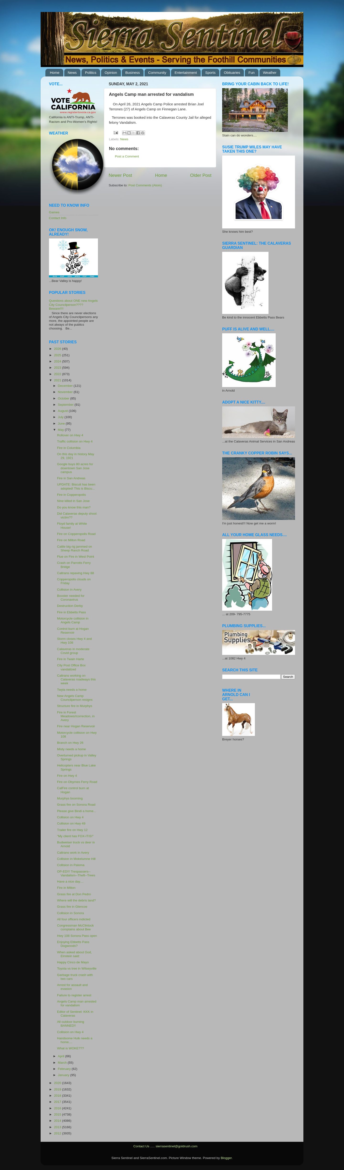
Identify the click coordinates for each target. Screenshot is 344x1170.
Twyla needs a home (72, 689)
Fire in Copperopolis (71, 494)
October (64, 398)
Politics (91, 72)
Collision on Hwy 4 (70, 817)
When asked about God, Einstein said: (74, 954)
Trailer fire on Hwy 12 (72, 830)
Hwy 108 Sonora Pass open (77, 936)
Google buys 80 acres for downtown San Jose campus (75, 468)
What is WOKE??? (70, 1048)
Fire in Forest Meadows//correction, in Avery (76, 716)
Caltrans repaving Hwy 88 (75, 573)
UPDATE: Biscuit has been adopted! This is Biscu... (76, 486)
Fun (251, 72)
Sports (210, 72)
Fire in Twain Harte (70, 659)
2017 (58, 1102)
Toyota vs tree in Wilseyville (77, 968)
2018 (58, 1095)
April (61, 1056)
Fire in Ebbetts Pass (71, 612)
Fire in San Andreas (71, 478)
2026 (58, 348)
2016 (58, 1108)
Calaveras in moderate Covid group (73, 651)
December (66, 386)
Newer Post (120, 175)
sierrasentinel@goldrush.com (176, 1146)
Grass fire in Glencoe (72, 906)
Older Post (200, 175)
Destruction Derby (70, 606)
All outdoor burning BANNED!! (70, 1023)
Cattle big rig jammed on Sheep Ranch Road (74, 548)
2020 (58, 1083)
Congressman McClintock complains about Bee (75, 927)
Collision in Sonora (70, 913)
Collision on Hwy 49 (71, 823)
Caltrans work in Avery (73, 852)
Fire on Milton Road (71, 540)
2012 (58, 1133)
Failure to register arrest (74, 995)
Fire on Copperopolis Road (76, 534)
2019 (58, 1089)
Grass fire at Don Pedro (74, 894)
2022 (58, 374)
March (63, 1062)
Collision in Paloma (71, 865)
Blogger (226, 1158)
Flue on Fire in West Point (75, 556)
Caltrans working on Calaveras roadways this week (76, 679)
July (61, 417)
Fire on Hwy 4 (67, 775)
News (72, 72)
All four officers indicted (73, 919)
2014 (58, 1120)
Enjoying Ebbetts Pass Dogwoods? (73, 944)
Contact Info (57, 218)
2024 (58, 361)
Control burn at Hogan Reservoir (73, 630)
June (62, 423)
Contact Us (141, 1146)
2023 (58, 367)
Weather (269, 72)
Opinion (111, 72)
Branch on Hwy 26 (70, 742)
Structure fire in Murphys (74, 706)
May (61, 429)
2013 (58, 1127)
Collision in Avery (69, 589)
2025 (58, 355)
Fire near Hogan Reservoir (76, 726)
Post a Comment (127, 156)
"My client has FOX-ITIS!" (75, 836)
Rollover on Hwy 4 (70, 435)
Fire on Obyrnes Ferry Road (77, 782)
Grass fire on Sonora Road (76, 804)
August (63, 411)
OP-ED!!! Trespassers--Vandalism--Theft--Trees (76, 873)
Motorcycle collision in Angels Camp (72, 620)
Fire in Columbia (69, 448)
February (65, 1069)
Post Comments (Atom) (145, 185)
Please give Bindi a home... (76, 811)
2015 (58, 1114)
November (66, 392)
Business (132, 72)
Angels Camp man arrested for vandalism (76, 1003)
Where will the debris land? (76, 900)
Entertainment (186, 72)
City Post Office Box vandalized (71, 667)
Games (54, 212)
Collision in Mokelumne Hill (76, 859)
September (66, 404)
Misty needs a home (71, 749)
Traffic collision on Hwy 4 (75, 441)
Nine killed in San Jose (73, 501)
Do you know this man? (74, 507)
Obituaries (232, 72)
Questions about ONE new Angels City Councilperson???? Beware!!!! (73, 304)
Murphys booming (70, 798)
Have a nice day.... (70, 881)
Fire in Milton (66, 888)
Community (157, 72)
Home (54, 72)
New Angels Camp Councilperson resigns (75, 697)
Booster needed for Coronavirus (71, 597)
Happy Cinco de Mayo (73, 962)
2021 (58, 380)
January (64, 1075)
